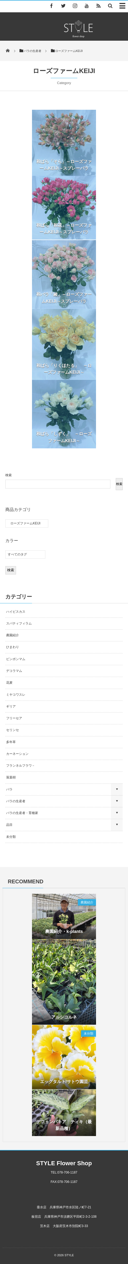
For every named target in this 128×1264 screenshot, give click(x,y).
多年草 (11, 742)
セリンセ (12, 730)
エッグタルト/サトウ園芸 (64, 1084)
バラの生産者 (15, 801)
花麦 (9, 682)
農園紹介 (12, 635)
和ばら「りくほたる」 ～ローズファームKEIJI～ (64, 371)
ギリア (11, 706)
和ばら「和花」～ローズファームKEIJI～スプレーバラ (64, 228)
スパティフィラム (19, 623)
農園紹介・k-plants (64, 934)
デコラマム (14, 671)
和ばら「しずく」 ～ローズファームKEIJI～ (64, 439)
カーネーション (17, 754)
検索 (8, 475)
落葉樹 (11, 777)
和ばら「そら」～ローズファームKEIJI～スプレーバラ (64, 165)
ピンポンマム (15, 659)
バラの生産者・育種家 (22, 813)
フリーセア (14, 718)
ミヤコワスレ (15, 695)
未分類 (11, 837)
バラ (9, 789)
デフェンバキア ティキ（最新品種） (64, 1127)
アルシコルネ (64, 1019)
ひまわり (12, 647)
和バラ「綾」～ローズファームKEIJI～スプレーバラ (64, 300)
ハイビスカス (15, 612)
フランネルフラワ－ (20, 765)
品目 (9, 825)
